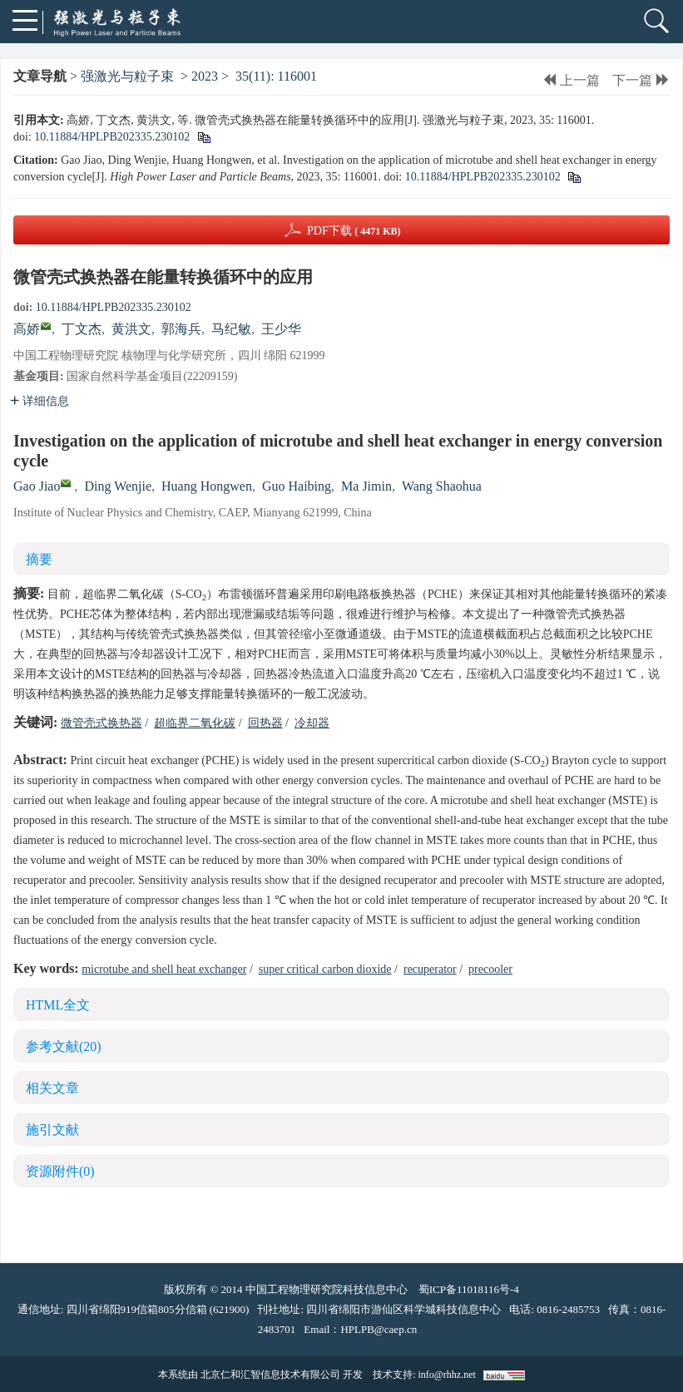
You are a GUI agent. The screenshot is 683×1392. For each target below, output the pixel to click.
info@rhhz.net (446, 1374)
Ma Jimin (366, 486)
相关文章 (52, 1088)
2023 (204, 76)
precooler (490, 969)
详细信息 (39, 401)
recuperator (430, 969)
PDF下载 (354, 231)
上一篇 (571, 80)
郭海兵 (181, 329)
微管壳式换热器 (101, 723)
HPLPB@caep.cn (378, 1329)
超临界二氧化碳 (194, 723)
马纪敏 (231, 329)
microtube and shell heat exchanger (164, 969)
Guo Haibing (296, 486)
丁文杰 (81, 329)
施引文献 (52, 1130)
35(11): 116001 (276, 76)
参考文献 (63, 1046)
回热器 (265, 723)
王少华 (281, 329)
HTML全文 (58, 1005)
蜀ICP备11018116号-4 (468, 1289)
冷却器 (311, 723)
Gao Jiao (36, 486)
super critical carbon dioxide (325, 969)
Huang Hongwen (206, 486)
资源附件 (60, 1171)
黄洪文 (131, 329)
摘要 (39, 559)
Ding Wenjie (117, 486)
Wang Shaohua (442, 486)
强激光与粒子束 (127, 76)
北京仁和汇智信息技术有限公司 (270, 1374)
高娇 (26, 329)
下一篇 (641, 80)
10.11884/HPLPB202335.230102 (112, 137)
